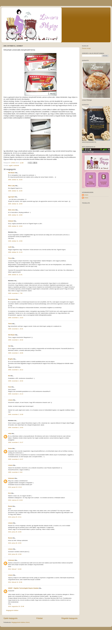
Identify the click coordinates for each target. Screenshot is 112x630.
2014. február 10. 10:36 (15, 582)
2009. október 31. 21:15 (15, 252)
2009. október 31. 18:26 (15, 179)
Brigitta (10, 359)
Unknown (11, 478)
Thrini (10, 323)
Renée (10, 506)
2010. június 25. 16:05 (14, 532)
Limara (10, 400)
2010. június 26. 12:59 (14, 554)
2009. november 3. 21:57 (15, 459)
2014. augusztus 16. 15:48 (16, 606)
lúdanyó (10, 221)
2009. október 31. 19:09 (15, 215)
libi (9, 375)
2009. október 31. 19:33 (15, 226)
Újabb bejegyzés (11, 618)
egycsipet (11, 197)
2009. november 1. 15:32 (15, 340)
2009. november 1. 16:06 (15, 353)
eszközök (16, 165)
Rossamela (11, 299)
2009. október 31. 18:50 (15, 204)
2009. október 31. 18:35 (15, 191)
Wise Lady (11, 185)
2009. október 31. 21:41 (15, 274)
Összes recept (86, 48)
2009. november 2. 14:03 (15, 427)
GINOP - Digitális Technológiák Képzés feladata (23, 588)
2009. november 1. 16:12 (15, 369)
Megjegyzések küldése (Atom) (21, 622)
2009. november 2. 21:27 (15, 442)
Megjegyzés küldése (12, 610)
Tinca (10, 258)
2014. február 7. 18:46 (14, 569)
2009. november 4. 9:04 (15, 472)
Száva (10, 448)
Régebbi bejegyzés (69, 618)
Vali (9, 346)
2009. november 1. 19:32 (15, 381)
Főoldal (39, 618)
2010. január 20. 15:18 (15, 487)
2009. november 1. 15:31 (15, 329)
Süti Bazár (11, 172)
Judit (9, 247)
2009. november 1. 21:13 (15, 394)
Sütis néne (11, 210)
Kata (9, 387)
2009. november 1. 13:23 (15, 317)
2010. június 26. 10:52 (14, 543)
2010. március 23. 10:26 (15, 500)
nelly (9, 433)
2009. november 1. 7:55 (15, 293)
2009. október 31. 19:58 (15, 241)
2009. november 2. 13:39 (15, 414)
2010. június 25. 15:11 (14, 517)
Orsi (9, 493)
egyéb (11, 165)
